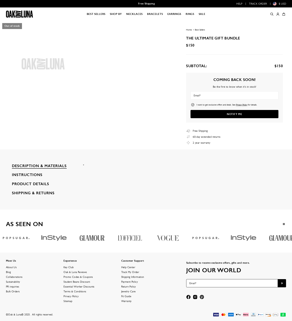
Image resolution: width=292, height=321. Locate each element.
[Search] (272, 14)
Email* (197, 95)
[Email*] (234, 95)
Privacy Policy (241, 104)
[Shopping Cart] (284, 14)
